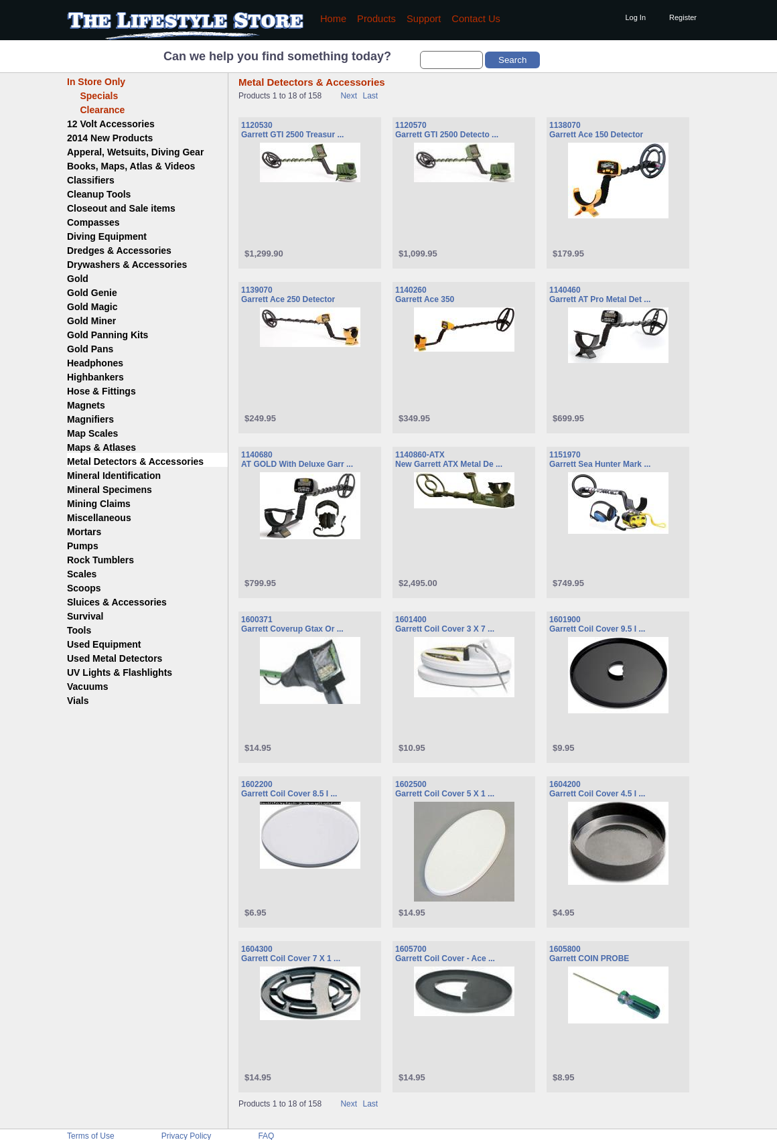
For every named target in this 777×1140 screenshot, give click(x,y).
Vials (77, 700)
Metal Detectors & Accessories (135, 461)
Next (348, 95)
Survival (85, 616)
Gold (77, 278)
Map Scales (92, 433)
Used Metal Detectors (114, 658)
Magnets (86, 405)
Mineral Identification (114, 475)
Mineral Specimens (109, 489)
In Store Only (96, 81)
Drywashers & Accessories (127, 264)
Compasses (93, 222)
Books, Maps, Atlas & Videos (131, 166)
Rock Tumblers (100, 560)
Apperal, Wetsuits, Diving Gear (135, 152)
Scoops (84, 588)
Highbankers (95, 377)
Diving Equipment (107, 236)
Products (376, 18)
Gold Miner (91, 320)
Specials (92, 95)
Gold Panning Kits (107, 335)
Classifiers (91, 180)
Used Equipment (104, 644)
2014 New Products (110, 138)
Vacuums (87, 686)
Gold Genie (92, 292)
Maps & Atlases (101, 447)
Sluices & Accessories (117, 602)
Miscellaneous (99, 517)
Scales (81, 574)
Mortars (84, 531)
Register (683, 17)
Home (333, 18)
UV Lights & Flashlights (119, 672)
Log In (635, 17)
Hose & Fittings (101, 391)
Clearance (96, 109)
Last (370, 95)
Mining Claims (99, 503)
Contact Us (475, 18)
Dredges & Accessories (119, 250)
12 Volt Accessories (111, 124)
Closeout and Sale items (121, 208)
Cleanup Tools (99, 194)
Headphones (95, 363)
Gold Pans (90, 349)
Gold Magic (92, 306)
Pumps (82, 546)
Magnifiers (90, 419)
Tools (79, 630)
